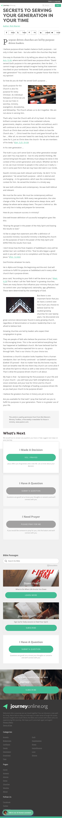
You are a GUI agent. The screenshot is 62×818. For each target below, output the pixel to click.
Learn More (31, 595)
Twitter (5, 806)
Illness (34, 745)
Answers (6, 773)
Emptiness (6, 756)
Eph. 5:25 (19, 142)
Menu (57, 5)
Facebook (6, 802)
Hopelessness (36, 741)
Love (33, 752)
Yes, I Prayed (31, 457)
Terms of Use (7, 725)
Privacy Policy (8, 723)
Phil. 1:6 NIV (15, 257)
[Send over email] (54, 33)
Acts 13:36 (7, 60)
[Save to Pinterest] (31, 33)
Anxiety (6, 737)
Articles (5, 777)
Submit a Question (31, 491)
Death (5, 748)
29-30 (25, 142)
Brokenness (7, 741)
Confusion (6, 745)
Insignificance (37, 748)
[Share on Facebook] (9, 33)
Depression (7, 752)
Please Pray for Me (31, 524)
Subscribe (31, 628)
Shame (34, 756)
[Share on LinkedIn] (43, 33)
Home (5, 770)
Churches (6, 784)
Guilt (33, 737)
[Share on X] (20, 33)
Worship (6, 788)
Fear (4, 759)
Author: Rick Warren (11, 26)
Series (5, 781)
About (5, 792)
